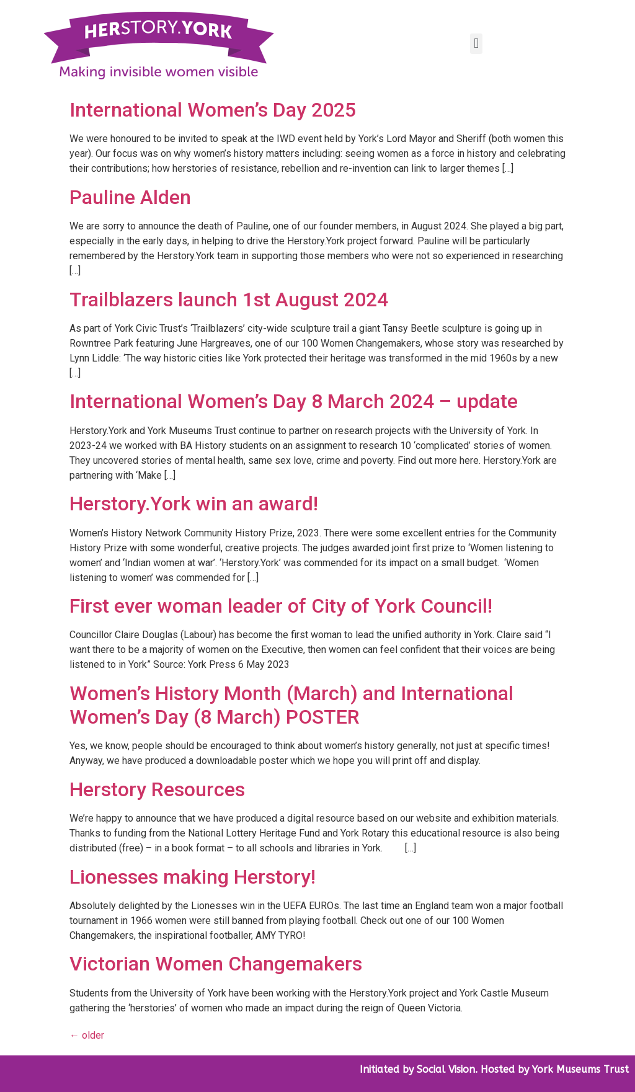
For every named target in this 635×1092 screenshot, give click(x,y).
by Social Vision (437, 1069)
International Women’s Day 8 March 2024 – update (293, 401)
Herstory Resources (157, 789)
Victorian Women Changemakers (215, 963)
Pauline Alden (130, 197)
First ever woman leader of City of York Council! (280, 606)
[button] (476, 43)
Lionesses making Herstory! (192, 877)
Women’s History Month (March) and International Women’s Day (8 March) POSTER (291, 705)
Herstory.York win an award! (193, 503)
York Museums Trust (580, 1069)
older (86, 1035)
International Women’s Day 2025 (212, 110)
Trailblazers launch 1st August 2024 (228, 299)
